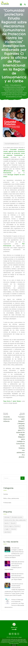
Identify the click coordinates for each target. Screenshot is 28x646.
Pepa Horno (7, 401)
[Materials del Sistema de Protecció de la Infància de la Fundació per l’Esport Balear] (7, 575)
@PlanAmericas (8, 171)
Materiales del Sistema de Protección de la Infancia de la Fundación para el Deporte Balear (14, 565)
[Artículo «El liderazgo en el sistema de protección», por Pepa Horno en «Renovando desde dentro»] (7, 601)
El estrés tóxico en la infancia (7, 419)
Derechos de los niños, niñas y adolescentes (15, 520)
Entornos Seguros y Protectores (12, 526)
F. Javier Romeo (16, 401)
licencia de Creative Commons (15, 638)
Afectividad (7, 517)
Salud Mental (7, 532)
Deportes (6, 523)
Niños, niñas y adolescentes (11, 498)
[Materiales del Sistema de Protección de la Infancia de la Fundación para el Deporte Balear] (7, 563)
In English (6, 529)
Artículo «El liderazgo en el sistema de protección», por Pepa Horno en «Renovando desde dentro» (14, 603)
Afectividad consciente (16, 517)
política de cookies (14, 642)
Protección (13, 529)
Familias (5, 494)
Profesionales (7, 502)
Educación (13, 523)
